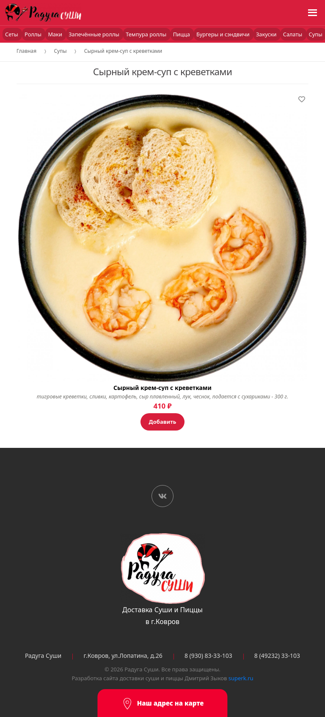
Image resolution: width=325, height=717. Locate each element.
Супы (60, 51)
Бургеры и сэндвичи (223, 34)
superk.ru (241, 678)
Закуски (267, 34)
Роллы (34, 34)
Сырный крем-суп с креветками (123, 51)
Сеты (12, 34)
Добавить (162, 421)
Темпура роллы (147, 34)
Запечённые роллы (95, 34)
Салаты (293, 34)
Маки (55, 34)
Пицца (182, 34)
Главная (26, 51)
